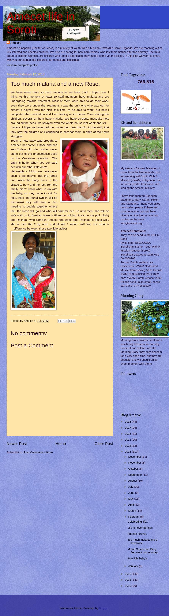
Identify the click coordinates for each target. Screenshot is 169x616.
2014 (128, 445)
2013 (128, 451)
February (134, 516)
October (133, 468)
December (135, 456)
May (131, 498)
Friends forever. (137, 533)
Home (60, 443)
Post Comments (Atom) (38, 452)
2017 (128, 427)
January (133, 566)
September (135, 474)
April (131, 504)
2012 (128, 573)
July (131, 486)
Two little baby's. (138, 558)
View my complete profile (22, 65)
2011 (128, 579)
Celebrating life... (138, 521)
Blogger (103, 608)
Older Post (104, 443)
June (131, 492)
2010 (128, 585)
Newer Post (17, 443)
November (135, 462)
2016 (128, 433)
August (133, 480)
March (132, 510)
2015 (128, 439)
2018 (128, 421)
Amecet (15, 42)
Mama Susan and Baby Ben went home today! (143, 551)
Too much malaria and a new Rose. (142, 541)
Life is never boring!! (140, 527)
